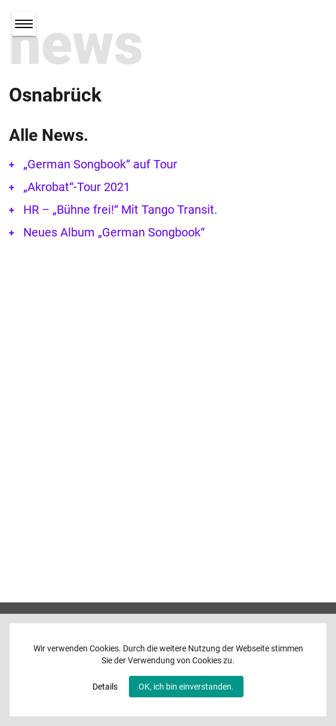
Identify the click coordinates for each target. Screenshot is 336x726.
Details (105, 686)
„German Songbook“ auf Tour (100, 164)
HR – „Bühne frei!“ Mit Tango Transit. (120, 209)
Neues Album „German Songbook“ (114, 232)
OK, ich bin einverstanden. (186, 686)
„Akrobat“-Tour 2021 (76, 187)
